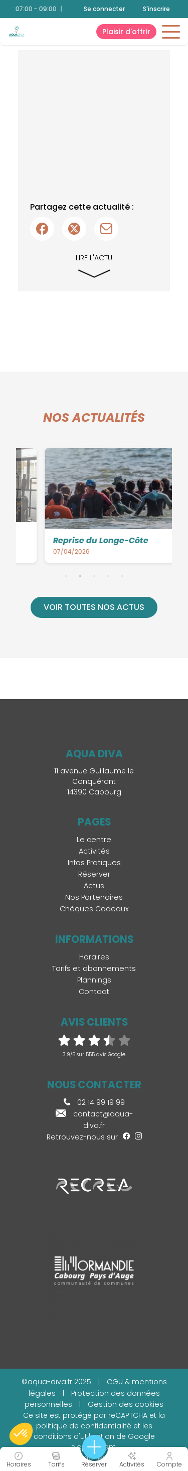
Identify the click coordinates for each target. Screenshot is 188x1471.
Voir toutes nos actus (94, 607)
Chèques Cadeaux (94, 909)
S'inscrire (156, 9)
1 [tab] (66, 576)
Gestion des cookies (125, 1404)
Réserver (94, 874)
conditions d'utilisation (74, 1436)
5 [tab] (122, 576)
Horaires (94, 957)
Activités (94, 851)
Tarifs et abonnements (94, 968)
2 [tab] (80, 576)
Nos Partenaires (94, 897)
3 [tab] (94, 576)
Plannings (94, 980)
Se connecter (104, 9)
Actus (94, 886)
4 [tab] (108, 576)
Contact (94, 992)
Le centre (94, 840)
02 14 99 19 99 (94, 1102)
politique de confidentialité (83, 1426)
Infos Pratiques (94, 863)
